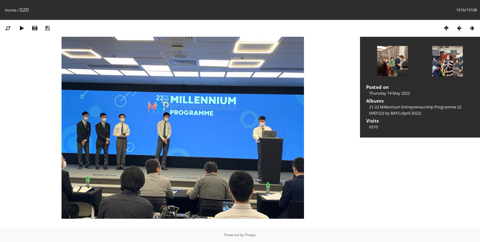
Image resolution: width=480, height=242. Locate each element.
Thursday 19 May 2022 (389, 93)
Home (10, 10)
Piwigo (250, 234)
